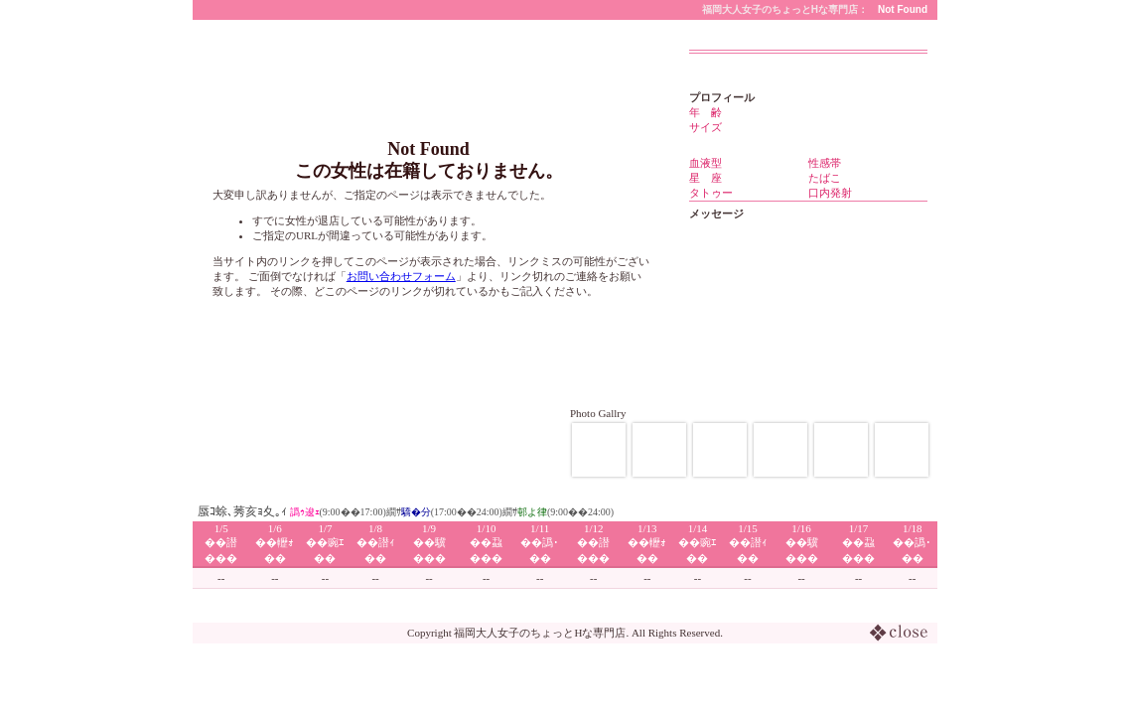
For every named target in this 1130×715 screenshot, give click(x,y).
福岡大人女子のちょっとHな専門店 (540, 633)
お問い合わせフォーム (401, 276)
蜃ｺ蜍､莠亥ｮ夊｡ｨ (242, 511)
